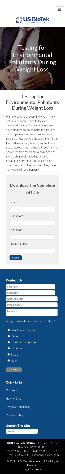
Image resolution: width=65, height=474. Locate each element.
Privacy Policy (14, 415)
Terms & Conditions (18, 407)
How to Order (14, 398)
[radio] (32, 330)
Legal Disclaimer (33, 469)
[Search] (22, 431)
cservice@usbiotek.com (45, 455)
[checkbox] (32, 345)
